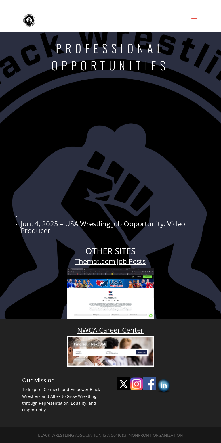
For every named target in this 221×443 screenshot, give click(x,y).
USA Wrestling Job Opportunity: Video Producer (103, 227)
